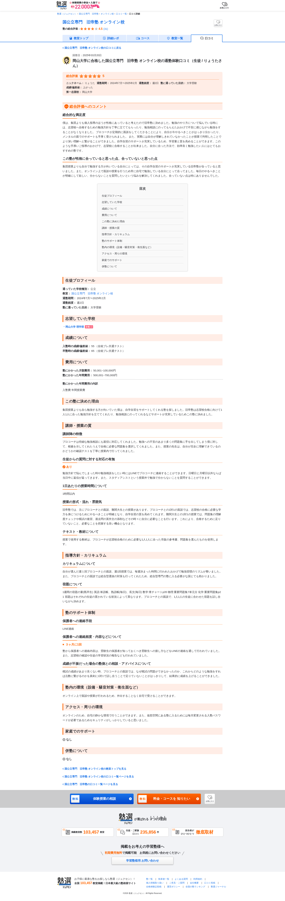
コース (145, 38)
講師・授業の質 (111, 227)
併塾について (109, 266)
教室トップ (81, 38)
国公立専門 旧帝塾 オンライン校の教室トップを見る (95, 768)
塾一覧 (149, 879)
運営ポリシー (173, 886)
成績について (109, 208)
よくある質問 (181, 879)
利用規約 (197, 879)
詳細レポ (113, 38)
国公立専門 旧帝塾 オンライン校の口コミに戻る (93, 47)
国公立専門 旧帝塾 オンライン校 (94, 22)
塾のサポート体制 (112, 240)
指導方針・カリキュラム (116, 234)
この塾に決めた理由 (113, 221)
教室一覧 (177, 38)
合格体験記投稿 (153, 886)
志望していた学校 (112, 202)
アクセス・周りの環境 (114, 253)
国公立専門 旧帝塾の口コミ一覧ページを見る (91, 784)
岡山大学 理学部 (79, 326)
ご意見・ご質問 (176, 883)
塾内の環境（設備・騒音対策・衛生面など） (127, 247)
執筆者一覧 (163, 879)
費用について (109, 215)
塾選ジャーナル (218, 886)
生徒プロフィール (112, 195)
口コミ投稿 (209, 883)
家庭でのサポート (112, 260)
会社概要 (194, 883)
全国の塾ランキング (195, 886)
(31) (105, 28)
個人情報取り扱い (155, 883)
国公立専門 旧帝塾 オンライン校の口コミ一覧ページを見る (99, 776)
